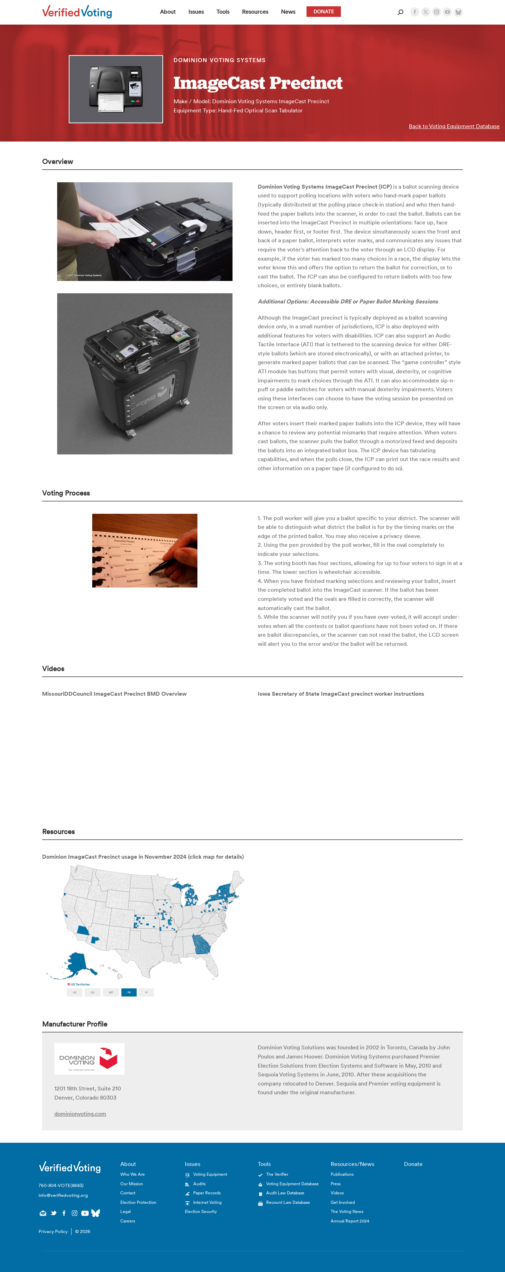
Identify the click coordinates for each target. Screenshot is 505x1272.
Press (336, 1183)
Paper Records (207, 1192)
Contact (127, 1192)
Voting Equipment (210, 1174)
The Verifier (277, 1174)
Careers (127, 1221)
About (128, 1163)
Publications (342, 1174)
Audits (199, 1183)
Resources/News (352, 1163)
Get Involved (343, 1202)
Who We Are (132, 1174)
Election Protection (138, 1202)
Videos (337, 1192)
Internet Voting (207, 1202)
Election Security (201, 1211)
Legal (125, 1211)
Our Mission (131, 1183)
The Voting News (347, 1211)
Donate (413, 1163)
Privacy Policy (53, 1231)
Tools (264, 1163)
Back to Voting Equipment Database (454, 126)
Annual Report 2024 (350, 1221)
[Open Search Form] (400, 12)
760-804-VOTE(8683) (61, 1185)
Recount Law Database (288, 1202)
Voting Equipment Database (292, 1183)
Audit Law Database (285, 1192)
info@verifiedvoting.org (63, 1195)
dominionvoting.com (80, 1113)
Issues (192, 1163)
